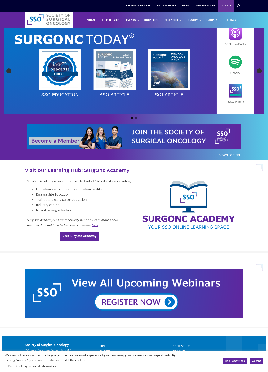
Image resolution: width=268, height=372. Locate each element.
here (95, 203)
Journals (213, 20)
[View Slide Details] (100, 59)
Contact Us (181, 323)
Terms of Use (182, 339)
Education (152, 20)
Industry (193, 20)
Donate (226, 5)
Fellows (231, 20)
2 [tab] (136, 95)
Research (172, 20)
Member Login (205, 5)
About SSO (180, 334)
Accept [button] (256, 361)
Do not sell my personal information (32, 366)
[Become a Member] (134, 114)
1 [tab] (132, 95)
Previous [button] (8, 59)
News (186, 5)
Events (132, 20)
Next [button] (259, 59)
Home (104, 323)
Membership (112, 20)
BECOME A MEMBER (138, 5)
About (93, 20)
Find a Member (166, 5)
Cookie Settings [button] (235, 361)
